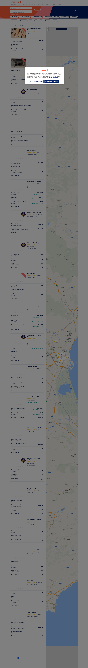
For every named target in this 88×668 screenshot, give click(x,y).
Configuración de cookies (36, 81)
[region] (44, 75)
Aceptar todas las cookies (51, 81)
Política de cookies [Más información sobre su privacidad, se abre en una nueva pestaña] (53, 77)
